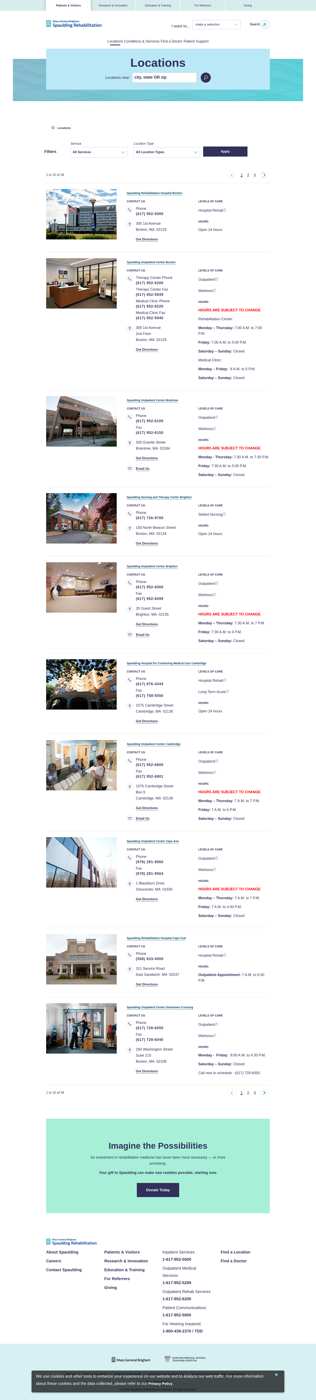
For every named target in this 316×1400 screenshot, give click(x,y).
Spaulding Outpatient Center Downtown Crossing (183, 1005)
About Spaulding (62, 1251)
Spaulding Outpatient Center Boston (168, 260)
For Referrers (202, 5)
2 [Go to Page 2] (248, 174)
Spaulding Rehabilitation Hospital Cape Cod (177, 936)
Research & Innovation (113, 5)
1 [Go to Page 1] (241, 174)
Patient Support (212, 41)
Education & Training (158, 5)
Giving (248, 5)
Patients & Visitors (68, 5)
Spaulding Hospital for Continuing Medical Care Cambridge (195, 661)
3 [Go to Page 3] (255, 174)
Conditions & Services (136, 41)
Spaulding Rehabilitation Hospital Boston (174, 191)
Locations (98, 41)
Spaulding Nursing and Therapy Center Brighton (182, 495)
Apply (230, 150)
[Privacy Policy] (160, 1384)
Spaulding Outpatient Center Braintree (171, 398)
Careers (53, 1260)
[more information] (225, 210)
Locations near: (117, 77)
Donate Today (158, 1189)
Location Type (144, 142)
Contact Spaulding (64, 1269)
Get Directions (148, 238)
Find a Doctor (177, 41)
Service (76, 142)
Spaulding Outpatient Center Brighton (170, 564)
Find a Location (236, 1251)
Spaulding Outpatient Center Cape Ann (171, 839)
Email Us (143, 468)
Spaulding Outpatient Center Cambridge (173, 742)
